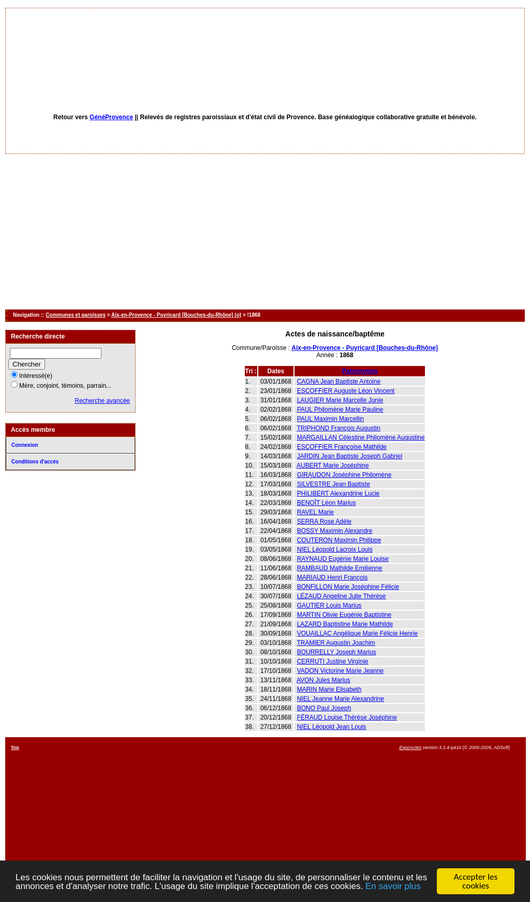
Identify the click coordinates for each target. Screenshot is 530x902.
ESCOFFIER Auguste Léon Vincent (346, 390)
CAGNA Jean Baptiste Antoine (338, 381)
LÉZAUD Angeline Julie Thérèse (341, 596)
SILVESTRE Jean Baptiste (333, 484)
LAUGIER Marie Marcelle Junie (340, 400)
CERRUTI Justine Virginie (333, 661)
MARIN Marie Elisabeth (329, 689)
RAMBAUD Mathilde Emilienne (339, 568)
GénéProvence (111, 117)
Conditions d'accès (34, 461)
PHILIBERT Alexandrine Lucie (338, 493)
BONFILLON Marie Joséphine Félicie (348, 586)
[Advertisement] (265, 231)
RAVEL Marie (315, 512)
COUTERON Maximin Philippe (339, 540)
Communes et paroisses (76, 315)
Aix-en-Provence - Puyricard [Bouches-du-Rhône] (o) (176, 315)
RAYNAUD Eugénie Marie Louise (343, 558)
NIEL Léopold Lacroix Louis (335, 549)
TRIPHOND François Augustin (338, 428)
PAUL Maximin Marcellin (330, 418)
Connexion (24, 445)
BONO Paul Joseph (324, 708)
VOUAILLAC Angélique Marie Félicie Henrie (357, 633)
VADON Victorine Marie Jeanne (340, 670)
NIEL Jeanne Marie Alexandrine (340, 698)
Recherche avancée (102, 400)
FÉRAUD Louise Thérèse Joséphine (347, 717)
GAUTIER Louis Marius (329, 605)
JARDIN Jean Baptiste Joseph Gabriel (349, 456)
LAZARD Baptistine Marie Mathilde (345, 624)
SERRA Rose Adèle (324, 521)
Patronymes (360, 371)
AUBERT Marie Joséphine (333, 465)
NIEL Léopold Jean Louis (331, 726)
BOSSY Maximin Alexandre (335, 530)
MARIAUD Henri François (332, 577)
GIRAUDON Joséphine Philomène (344, 474)
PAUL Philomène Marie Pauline (340, 409)
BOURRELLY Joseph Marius (336, 652)
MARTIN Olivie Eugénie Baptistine (344, 614)
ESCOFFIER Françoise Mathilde (342, 446)
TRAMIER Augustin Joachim (336, 642)
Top (15, 747)
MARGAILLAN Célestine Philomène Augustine (361, 437)
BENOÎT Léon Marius (326, 502)
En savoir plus (393, 887)
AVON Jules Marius (323, 680)
